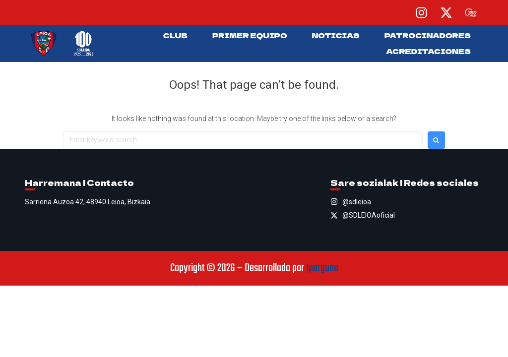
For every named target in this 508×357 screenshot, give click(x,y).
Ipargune (322, 268)
